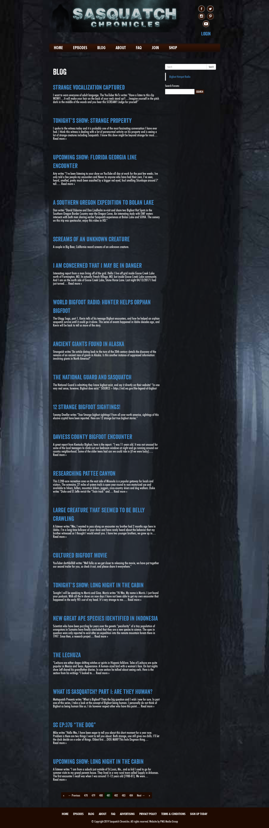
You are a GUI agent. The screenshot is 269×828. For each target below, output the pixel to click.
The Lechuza (67, 655)
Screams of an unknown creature (91, 239)
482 (116, 795)
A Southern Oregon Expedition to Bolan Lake (103, 202)
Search (211, 66)
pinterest (210, 16)
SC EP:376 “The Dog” (74, 725)
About (121, 47)
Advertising (127, 814)
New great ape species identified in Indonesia (105, 618)
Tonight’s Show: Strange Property (92, 120)
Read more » (60, 139)
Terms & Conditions (173, 814)
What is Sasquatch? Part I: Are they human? (103, 691)
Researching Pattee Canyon (84, 473)
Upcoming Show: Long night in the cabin (98, 761)
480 (101, 795)
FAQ (139, 47)
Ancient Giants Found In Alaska (88, 344)
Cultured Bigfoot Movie (80, 555)
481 (108, 795)
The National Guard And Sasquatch (92, 377)
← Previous (74, 795)
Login (206, 34)
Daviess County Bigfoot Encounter (92, 437)
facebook (201, 9)
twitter (210, 9)
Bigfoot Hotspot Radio (179, 76)
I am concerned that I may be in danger (97, 265)
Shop (173, 47)
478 (86, 795)
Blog (101, 47)
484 (131, 795)
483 (123, 795)
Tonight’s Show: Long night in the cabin (98, 585)
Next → (141, 795)
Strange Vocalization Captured (89, 87)
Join (155, 47)
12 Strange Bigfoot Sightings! (86, 407)
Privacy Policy (148, 814)
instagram (201, 16)
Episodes (80, 47)
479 (93, 795)
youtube (206, 24)
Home (58, 47)
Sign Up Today (198, 814)
